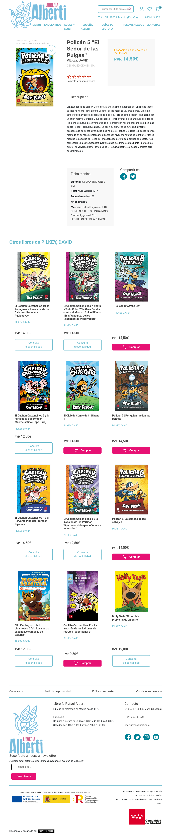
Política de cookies (103, 691)
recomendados (133, 24)
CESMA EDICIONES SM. (81, 65)
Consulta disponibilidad (33, 344)
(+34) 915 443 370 (134, 717)
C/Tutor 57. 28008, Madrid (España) (143, 709)
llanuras (153, 24)
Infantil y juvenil (29, 40)
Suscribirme (24, 776)
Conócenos (16, 691)
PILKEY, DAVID (22, 322)
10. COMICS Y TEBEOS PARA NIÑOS (32, 43)
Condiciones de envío (149, 691)
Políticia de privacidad (57, 691)
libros (37, 24)
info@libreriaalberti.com (137, 725)
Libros (19, 40)
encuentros (52, 24)
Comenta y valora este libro (81, 81)
